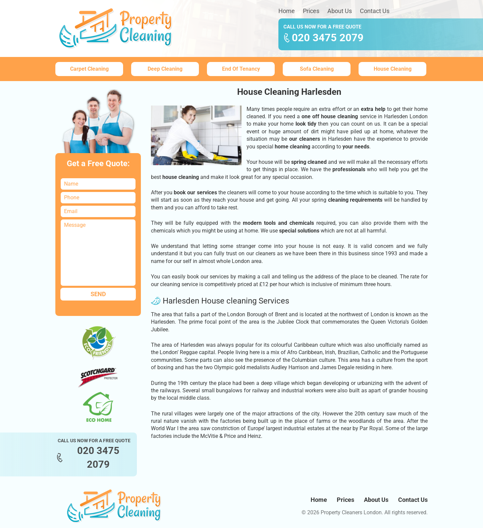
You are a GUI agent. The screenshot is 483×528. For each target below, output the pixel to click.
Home (286, 10)
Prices (311, 10)
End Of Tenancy (241, 69)
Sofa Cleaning (317, 69)
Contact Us (374, 10)
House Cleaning (393, 69)
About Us (339, 10)
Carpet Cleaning (89, 69)
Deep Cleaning (165, 69)
